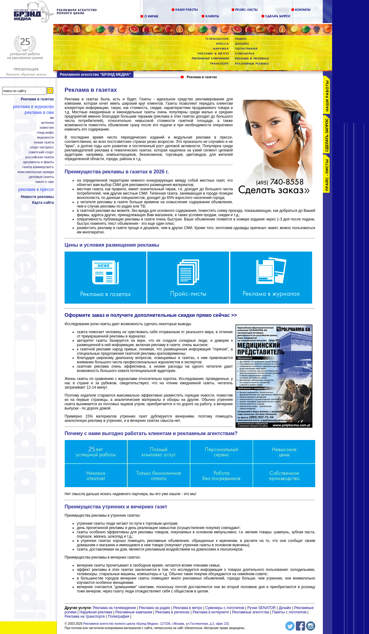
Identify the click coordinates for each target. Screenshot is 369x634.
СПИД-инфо (45, 132)
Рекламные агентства (251, 612)
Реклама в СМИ (39, 112)
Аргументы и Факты (38, 162)
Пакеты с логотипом (289, 612)
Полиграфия (118, 616)
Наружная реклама (96, 612)
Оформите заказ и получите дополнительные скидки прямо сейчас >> (151, 315)
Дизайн (285, 608)
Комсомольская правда (36, 172)
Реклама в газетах (37, 99)
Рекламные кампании (133, 612)
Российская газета (39, 157)
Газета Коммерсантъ (38, 167)
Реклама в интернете (210, 612)
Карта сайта (43, 202)
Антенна (47, 122)
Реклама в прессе (36, 189)
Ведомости (45, 137)
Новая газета (44, 142)
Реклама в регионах (172, 612)
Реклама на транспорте (85, 616)
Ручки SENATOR (261, 608)
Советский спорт (41, 152)
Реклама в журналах (33, 106)
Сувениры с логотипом (224, 608)
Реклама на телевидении (114, 608)
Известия (47, 127)
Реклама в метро (187, 608)
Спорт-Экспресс (42, 147)
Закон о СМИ (44, 182)
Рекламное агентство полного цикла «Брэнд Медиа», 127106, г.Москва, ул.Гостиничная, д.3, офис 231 (156, 623)
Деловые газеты (41, 177)
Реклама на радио (154, 608)
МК (52, 117)
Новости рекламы (37, 197)
